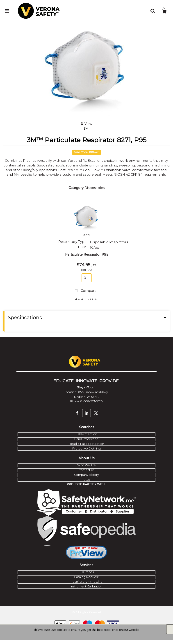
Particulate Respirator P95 (86, 254)
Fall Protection (86, 434)
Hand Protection (86, 439)
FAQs (86, 479)
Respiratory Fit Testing (86, 581)
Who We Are (86, 465)
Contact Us (86, 470)
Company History (86, 474)
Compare (84, 291)
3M (86, 128)
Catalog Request (86, 577)
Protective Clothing (86, 448)
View (86, 124)
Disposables (94, 188)
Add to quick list (86, 299)
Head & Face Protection (86, 443)
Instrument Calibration (86, 586)
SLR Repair (86, 572)
